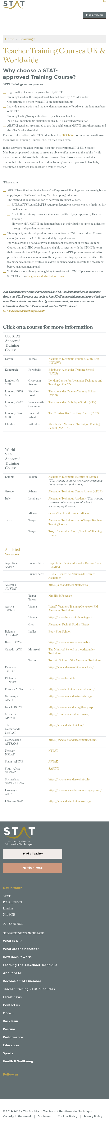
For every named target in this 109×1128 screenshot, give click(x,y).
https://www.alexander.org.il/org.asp (70, 707)
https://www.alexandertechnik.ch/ (69, 779)
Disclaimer (45, 1116)
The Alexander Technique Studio (68, 402)
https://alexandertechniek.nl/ (66, 725)
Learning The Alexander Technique (30, 965)
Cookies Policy (67, 1116)
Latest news (12, 997)
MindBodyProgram (60, 595)
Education (11, 1045)
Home (9, 39)
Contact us (11, 1005)
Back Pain (10, 1021)
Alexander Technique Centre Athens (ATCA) (75, 491)
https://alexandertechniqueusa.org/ (69, 801)
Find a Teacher (94, 15)
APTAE (53, 761)
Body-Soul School (59, 631)
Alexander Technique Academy (67, 498)
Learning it (27, 39)
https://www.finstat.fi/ (61, 678)
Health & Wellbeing (18, 1061)
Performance (13, 1037)
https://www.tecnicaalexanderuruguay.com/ (75, 790)
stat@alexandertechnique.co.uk (45, 276)
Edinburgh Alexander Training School (71, 369)
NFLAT (53, 750)
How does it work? (17, 957)
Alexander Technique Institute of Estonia (73, 476)
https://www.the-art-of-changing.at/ (70, 617)
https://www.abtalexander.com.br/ (69, 642)
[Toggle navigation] (104, 1)
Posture (9, 1029)
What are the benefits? (21, 949)
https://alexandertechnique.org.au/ (69, 584)
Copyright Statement (17, 1116)
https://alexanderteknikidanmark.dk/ (70, 667)
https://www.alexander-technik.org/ (70, 696)
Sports (8, 1053)
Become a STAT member (22, 981)
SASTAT (53, 768)
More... (8, 1013)
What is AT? (12, 941)
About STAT (12, 973)
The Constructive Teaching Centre (73, 413)
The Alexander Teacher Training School (72, 391)
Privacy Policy (93, 1116)
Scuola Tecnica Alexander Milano (68, 513)
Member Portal (33, 868)
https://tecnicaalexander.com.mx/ (68, 714)
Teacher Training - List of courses (29, 989)
